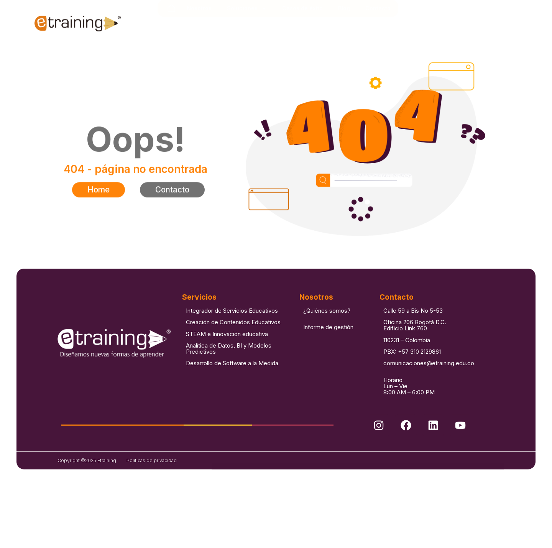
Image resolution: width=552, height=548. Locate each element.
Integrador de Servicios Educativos (232, 323)
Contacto (378, 24)
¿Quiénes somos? (326, 323)
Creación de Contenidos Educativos (233, 335)
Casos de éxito (302, 24)
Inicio (171, 24)
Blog (344, 24)
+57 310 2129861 (419, 364)
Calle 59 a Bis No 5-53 (413, 323)
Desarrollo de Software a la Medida (232, 376)
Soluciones (247, 24)
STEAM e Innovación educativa (227, 347)
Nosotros (199, 24)
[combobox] (476, 28)
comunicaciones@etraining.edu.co (428, 376)
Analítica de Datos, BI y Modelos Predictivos (228, 361)
